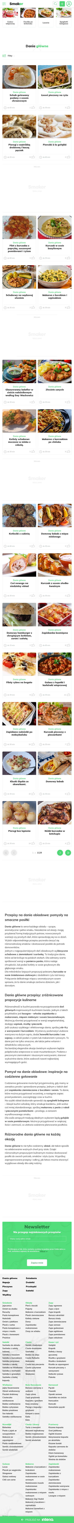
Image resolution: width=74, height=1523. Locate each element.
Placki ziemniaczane (34, 1307)
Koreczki (52, 1395)
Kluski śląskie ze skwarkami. (19, 783)
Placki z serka (8, 1316)
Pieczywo (30, 1282)
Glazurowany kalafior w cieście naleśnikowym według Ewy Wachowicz (19, 392)
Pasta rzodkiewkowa (11, 1435)
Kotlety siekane (32, 1310)
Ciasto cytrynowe (33, 1359)
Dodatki (6, 1282)
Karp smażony (31, 1395)
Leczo (5, 1458)
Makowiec (30, 1353)
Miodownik (30, 1362)
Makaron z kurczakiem (35, 1304)
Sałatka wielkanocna (12, 1408)
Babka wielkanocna (11, 1395)
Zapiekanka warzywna (59, 1478)
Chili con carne (9, 1471)
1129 (39, 852)
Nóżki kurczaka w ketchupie (55, 832)
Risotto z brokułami (57, 1353)
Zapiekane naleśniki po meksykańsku (19, 733)
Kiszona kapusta (56, 1419)
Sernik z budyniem (33, 1337)
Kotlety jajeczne (9, 1511)
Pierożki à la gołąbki (54, 144)
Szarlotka (29, 1343)
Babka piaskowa (10, 1402)
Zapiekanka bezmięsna (55, 632)
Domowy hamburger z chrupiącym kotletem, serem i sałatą (19, 635)
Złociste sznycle (55, 389)
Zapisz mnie (37, 1262)
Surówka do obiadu (11, 1337)
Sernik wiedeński (10, 1441)
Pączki (51, 1379)
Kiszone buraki (55, 1435)
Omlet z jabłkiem (10, 1313)
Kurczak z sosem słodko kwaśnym (55, 584)
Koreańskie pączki (57, 1399)
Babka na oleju (32, 1346)
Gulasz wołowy (9, 1468)
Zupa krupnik (54, 1304)
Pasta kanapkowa (10, 1307)
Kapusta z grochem (34, 1392)
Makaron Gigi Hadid (34, 1490)
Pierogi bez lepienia (19, 831)
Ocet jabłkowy (55, 1422)
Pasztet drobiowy (10, 1386)
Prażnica (6, 1329)
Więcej (42, 1251)
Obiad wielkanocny (11, 1383)
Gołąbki (52, 1337)
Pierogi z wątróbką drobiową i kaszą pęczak (19, 147)
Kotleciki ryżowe (56, 1366)
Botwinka (6, 1419)
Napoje (52, 1278)
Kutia (27, 1408)
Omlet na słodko (9, 1300)
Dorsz (28, 1313)
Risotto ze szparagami (59, 1356)
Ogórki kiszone (55, 1425)
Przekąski (54, 1282)
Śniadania (30, 1278)
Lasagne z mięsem (57, 1487)
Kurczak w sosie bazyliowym (55, 247)
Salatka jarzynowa (10, 1353)
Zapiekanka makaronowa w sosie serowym (35, 1468)
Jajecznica (7, 1297)
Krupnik (52, 1340)
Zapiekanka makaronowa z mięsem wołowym (36, 1484)
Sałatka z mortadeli (11, 1362)
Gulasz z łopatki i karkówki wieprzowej (55, 684)
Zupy (5, 1286)
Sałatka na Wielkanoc (12, 1359)
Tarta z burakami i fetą (12, 1514)
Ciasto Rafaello (32, 1350)
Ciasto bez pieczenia (34, 1356)
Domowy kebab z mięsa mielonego (54, 535)
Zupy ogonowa (55, 1297)
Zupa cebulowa (55, 1329)
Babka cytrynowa (10, 1399)
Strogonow (7, 1465)
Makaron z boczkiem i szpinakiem (54, 296)
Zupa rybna (30, 1386)
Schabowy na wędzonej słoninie (19, 296)
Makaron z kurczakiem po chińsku (55, 440)
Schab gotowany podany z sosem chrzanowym (19, 98)
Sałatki (29, 1286)
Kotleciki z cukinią (19, 533)
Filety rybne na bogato (19, 682)
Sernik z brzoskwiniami (12, 1438)
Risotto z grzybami (57, 1350)
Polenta (52, 1369)
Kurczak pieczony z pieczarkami (55, 733)
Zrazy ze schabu (32, 1323)
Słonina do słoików (57, 1451)
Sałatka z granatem (11, 1366)
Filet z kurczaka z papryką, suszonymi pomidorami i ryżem (19, 248)
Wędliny (53, 1286)
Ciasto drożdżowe (33, 1340)
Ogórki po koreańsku (58, 1448)
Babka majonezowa (34, 1425)
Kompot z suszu (32, 1405)
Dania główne (19, 92)
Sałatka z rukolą (9, 1356)
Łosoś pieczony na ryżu (54, 95)
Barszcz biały (55, 1310)
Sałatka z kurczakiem (12, 1350)
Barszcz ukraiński (56, 1307)
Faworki (52, 1383)
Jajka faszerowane (10, 1379)
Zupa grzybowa (32, 1389)
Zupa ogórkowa (56, 1323)
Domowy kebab (55, 781)
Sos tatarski (7, 1405)
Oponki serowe (55, 1386)
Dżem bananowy (56, 1444)
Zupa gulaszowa (56, 1320)
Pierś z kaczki (31, 1297)
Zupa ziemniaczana (57, 1313)
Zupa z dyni (54, 1300)
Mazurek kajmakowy (34, 1422)
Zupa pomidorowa (57, 1326)
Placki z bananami (10, 1326)
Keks (27, 1411)
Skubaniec (30, 1366)
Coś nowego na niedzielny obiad (19, 584)
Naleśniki (6, 1310)
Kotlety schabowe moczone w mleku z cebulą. (19, 442)
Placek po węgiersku (11, 1462)
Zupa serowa (54, 1316)
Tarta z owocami (33, 1419)
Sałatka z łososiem (11, 1346)
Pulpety (28, 1300)
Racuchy (6, 1304)
